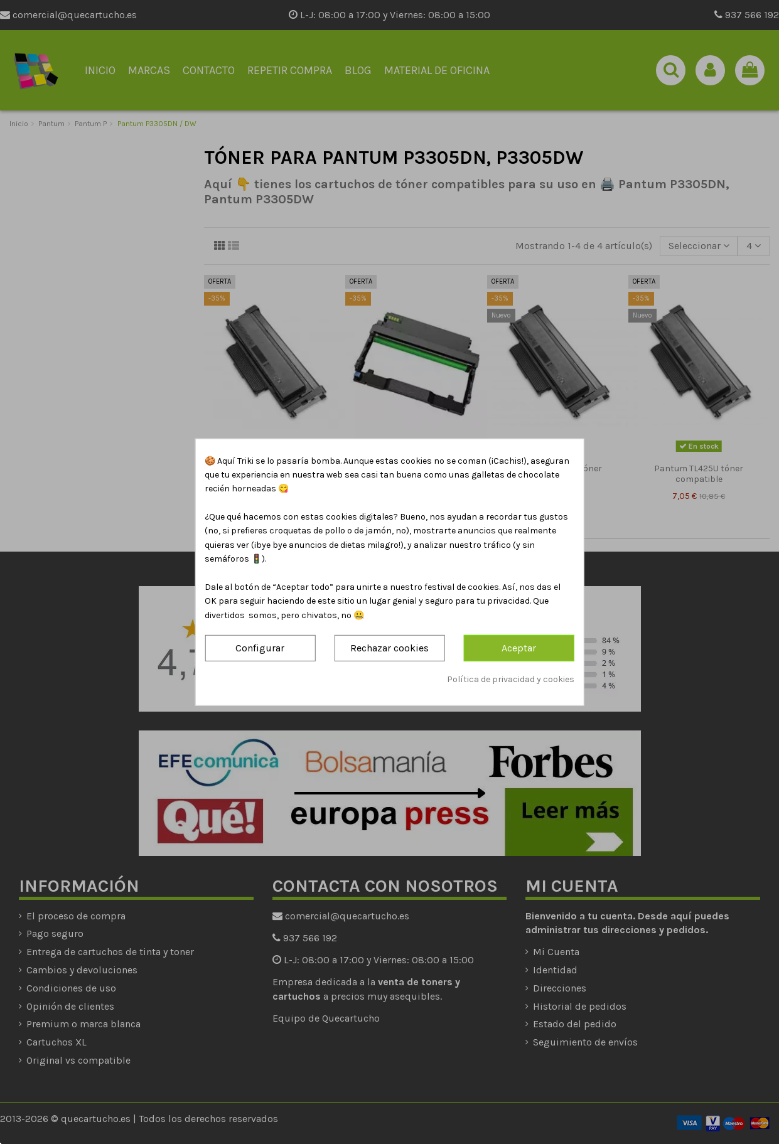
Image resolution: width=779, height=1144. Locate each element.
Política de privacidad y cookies (510, 678)
